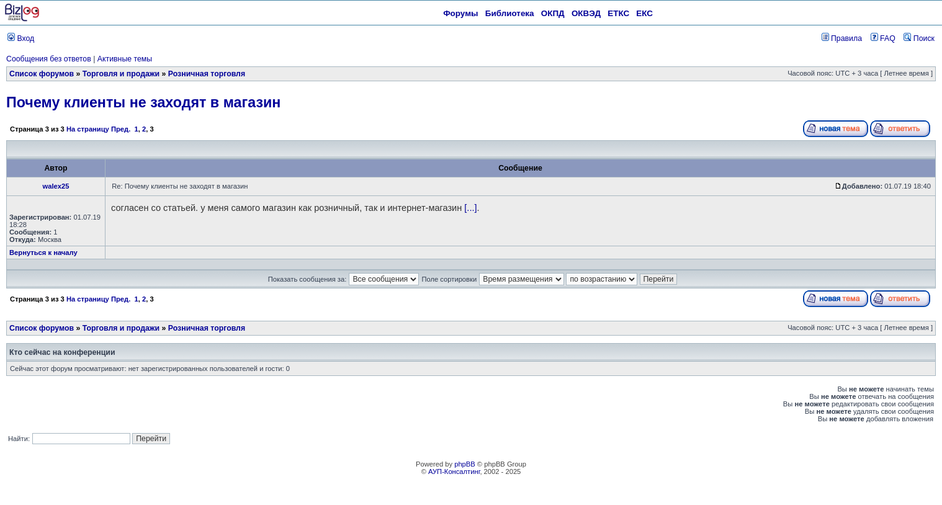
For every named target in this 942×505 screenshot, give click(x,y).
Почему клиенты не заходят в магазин (143, 102)
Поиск (919, 38)
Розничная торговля (206, 73)
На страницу (87, 129)
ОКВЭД (586, 13)
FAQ (883, 38)
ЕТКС (618, 13)
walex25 (56, 186)
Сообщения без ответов (48, 59)
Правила (842, 38)
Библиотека (509, 13)
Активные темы (124, 59)
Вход (20, 38)
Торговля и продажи (121, 73)
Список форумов (41, 73)
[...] (470, 208)
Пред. (120, 129)
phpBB (464, 464)
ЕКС (644, 13)
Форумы (460, 13)
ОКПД (553, 13)
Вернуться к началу (43, 252)
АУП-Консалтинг (454, 471)
